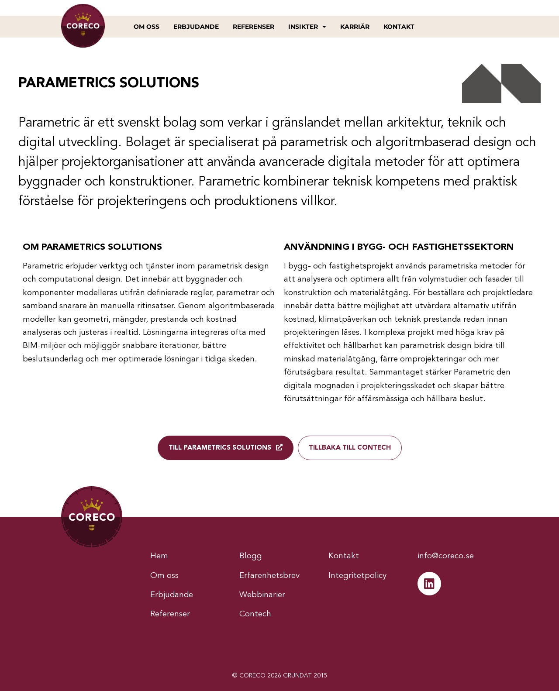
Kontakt (398, 27)
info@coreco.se (446, 556)
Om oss (146, 27)
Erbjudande (196, 27)
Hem (159, 556)
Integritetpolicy (357, 575)
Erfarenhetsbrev (269, 575)
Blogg (250, 556)
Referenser (253, 27)
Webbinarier (262, 594)
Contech (255, 613)
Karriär (354, 27)
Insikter (307, 26)
